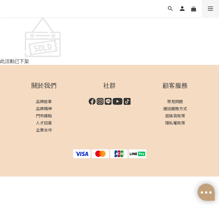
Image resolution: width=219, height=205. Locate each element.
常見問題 (175, 101)
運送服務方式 (175, 108)
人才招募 (44, 123)
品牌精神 (44, 108)
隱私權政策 (175, 123)
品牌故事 (44, 101)
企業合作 (44, 130)
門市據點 (44, 115)
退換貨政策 (175, 115)
